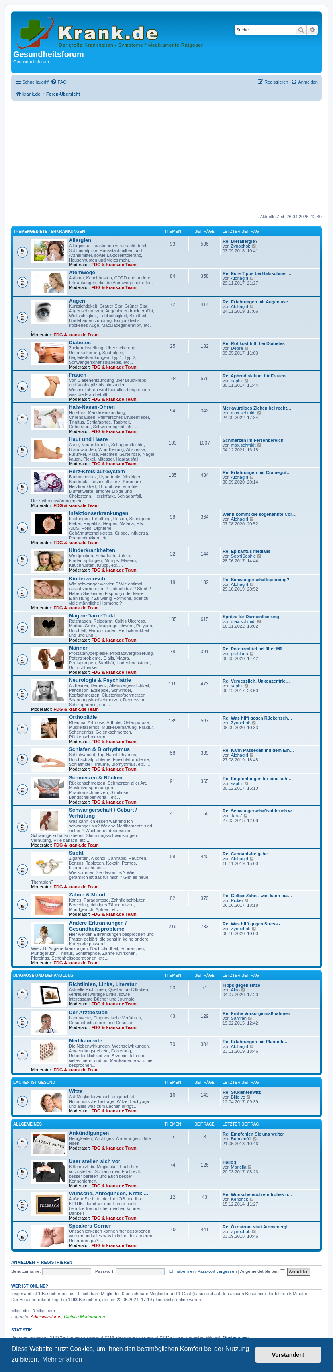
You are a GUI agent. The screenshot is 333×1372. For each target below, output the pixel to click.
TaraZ (236, 815)
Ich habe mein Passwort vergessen (202, 1271)
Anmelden (23, 1262)
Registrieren (56, 1262)
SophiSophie (243, 556)
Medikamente (85, 1041)
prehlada (239, 653)
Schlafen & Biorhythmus (99, 749)
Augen (77, 301)
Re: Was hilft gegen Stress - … (254, 923)
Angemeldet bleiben (262, 1271)
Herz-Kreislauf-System (97, 471)
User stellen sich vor (94, 1161)
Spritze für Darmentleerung (251, 616)
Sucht (76, 853)
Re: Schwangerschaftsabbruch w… (259, 810)
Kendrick (239, 1199)
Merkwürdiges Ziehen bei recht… (257, 408)
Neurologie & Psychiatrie (100, 680)
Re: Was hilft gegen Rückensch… (257, 718)
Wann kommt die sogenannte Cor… (259, 514)
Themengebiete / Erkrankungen (49, 231)
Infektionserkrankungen (99, 513)
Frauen (77, 375)
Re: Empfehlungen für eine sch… (257, 778)
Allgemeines (27, 1124)
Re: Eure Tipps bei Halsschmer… (257, 273)
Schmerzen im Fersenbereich (253, 440)
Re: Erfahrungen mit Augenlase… (257, 301)
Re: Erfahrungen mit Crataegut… (257, 472)
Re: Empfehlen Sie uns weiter (253, 1134)
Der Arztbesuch (88, 1012)
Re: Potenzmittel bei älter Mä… (255, 648)
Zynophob (241, 246)
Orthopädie (83, 717)
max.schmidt (243, 412)
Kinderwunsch (87, 579)
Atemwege (82, 272)
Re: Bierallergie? (240, 241)
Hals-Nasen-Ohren (92, 407)
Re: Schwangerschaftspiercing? (256, 579)
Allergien (80, 240)
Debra (237, 348)
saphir (237, 380)
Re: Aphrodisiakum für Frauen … (257, 375)
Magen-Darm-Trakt (92, 616)
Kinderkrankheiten (92, 550)
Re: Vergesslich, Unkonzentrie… (256, 681)
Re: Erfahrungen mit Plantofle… (256, 1041)
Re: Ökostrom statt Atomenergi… (257, 1226)
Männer (78, 648)
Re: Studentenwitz (242, 1092)
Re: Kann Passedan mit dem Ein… (258, 750)
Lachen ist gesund (34, 1082)
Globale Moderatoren (84, 1316)
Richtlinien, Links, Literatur (103, 984)
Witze (75, 1091)
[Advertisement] (166, 158)
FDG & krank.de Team (114, 264)
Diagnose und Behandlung (43, 975)
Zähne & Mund (87, 895)
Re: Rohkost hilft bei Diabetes (254, 343)
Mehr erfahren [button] (62, 1359)
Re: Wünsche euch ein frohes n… (257, 1194)
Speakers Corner (90, 1226)
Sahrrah (239, 1018)
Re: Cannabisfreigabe (245, 853)
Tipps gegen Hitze (241, 985)
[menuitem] (59, 82)
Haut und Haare (88, 439)
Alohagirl (239, 278)
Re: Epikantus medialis (246, 551)
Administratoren (46, 1316)
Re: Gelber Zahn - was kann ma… (257, 895)
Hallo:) (229, 1162)
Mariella (239, 1167)
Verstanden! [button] (288, 1355)
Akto (235, 990)
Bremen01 (241, 1138)
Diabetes (80, 342)
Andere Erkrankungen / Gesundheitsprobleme (98, 926)
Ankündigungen (89, 1133)
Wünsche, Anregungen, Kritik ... (108, 1193)
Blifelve (238, 1097)
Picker (237, 900)
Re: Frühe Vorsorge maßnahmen (256, 1013)
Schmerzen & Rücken (96, 778)
